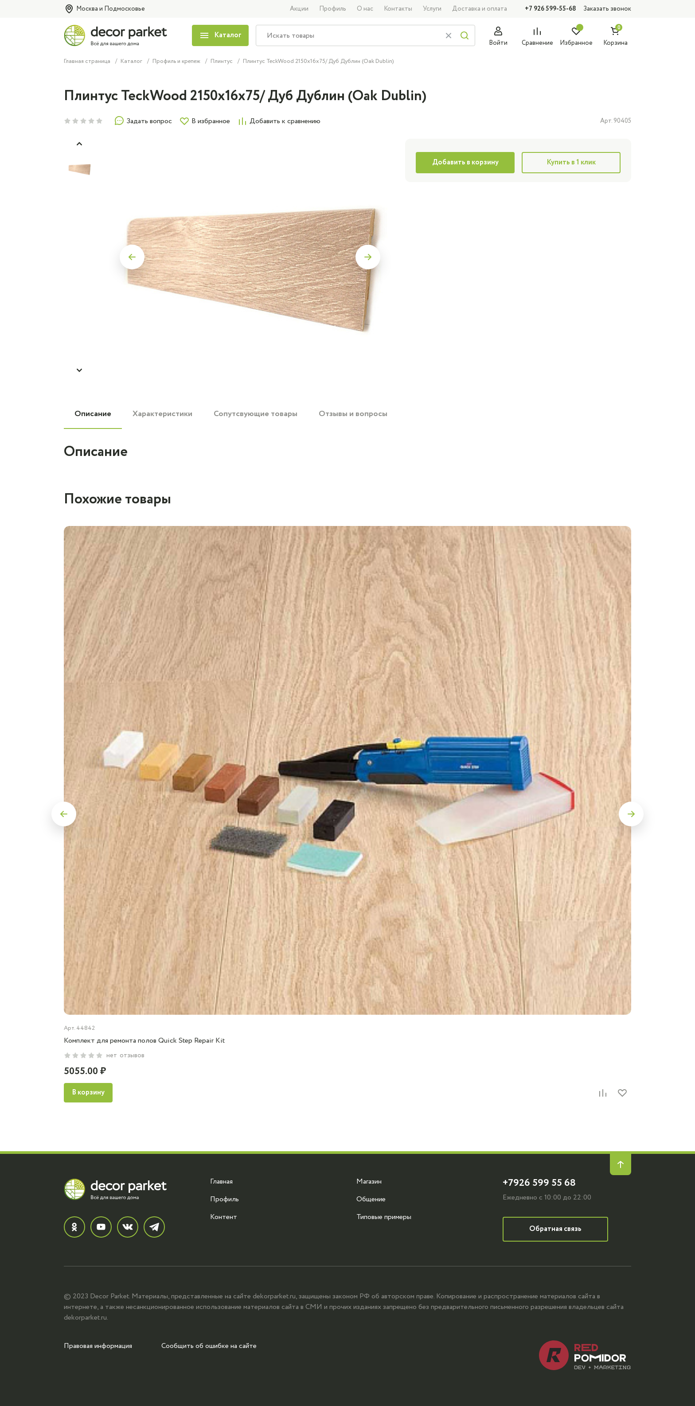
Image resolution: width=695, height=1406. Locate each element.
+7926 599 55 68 (539, 1183)
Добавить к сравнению (278, 121)
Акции (299, 8)
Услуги (432, 8)
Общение (371, 1199)
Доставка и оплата (479, 8)
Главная (221, 1181)
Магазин (369, 1181)
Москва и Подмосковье (104, 9)
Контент (223, 1217)
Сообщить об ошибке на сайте (209, 1346)
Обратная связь (555, 1229)
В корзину (88, 1092)
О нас (365, 8)
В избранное (204, 121)
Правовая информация (98, 1346)
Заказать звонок (607, 8)
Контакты (398, 8)
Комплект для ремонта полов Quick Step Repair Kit (144, 1040)
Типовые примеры (383, 1217)
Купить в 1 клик (571, 162)
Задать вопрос (143, 121)
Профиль (332, 8)
